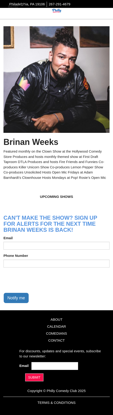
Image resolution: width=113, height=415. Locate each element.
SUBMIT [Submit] (34, 377)
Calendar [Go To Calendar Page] (56, 326)
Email (8, 238)
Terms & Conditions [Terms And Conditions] (56, 403)
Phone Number (15, 256)
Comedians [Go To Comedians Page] (56, 333)
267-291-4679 (59, 4)
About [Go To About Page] (57, 319)
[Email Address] (54, 366)
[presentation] (38, 280)
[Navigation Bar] (23, 6)
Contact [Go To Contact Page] (56, 340)
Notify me (16, 298)
